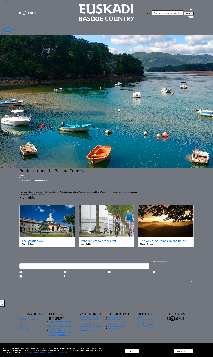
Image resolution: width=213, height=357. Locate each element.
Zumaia (22, 326)
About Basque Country (146, 322)
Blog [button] (3, 34)
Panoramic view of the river (98, 241)
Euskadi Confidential (116, 326)
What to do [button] (6, 27)
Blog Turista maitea (145, 319)
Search (189, 13)
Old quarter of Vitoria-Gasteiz (60, 333)
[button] (191, 9)
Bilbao (21, 317)
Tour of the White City (116, 322)
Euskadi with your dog (116, 317)
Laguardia (23, 324)
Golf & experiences (115, 328)
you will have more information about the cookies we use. (45, 352)
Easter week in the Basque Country (92, 331)
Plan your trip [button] (7, 31)
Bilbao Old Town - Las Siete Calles (62, 330)
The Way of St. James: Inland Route (163, 241)
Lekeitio (22, 322)
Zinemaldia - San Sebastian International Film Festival (89, 320)
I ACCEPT (132, 351)
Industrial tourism (115, 319)
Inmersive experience (146, 324)
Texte (149, 13)
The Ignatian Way (33, 241)
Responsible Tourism (146, 326)
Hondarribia (24, 328)
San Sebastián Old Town (58, 335)
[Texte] (167, 13)
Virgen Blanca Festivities (88, 324)
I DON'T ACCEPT (183, 351)
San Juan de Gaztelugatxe (29, 319)
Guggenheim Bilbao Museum (60, 321)
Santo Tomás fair (85, 328)
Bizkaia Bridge (54, 324)
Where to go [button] (6, 25)
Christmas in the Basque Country (91, 326)
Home (21, 175)
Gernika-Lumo (24, 331)
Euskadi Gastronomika (116, 324)
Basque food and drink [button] (10, 29)
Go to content (5, 1)
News (140, 317)
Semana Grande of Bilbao (88, 317)
